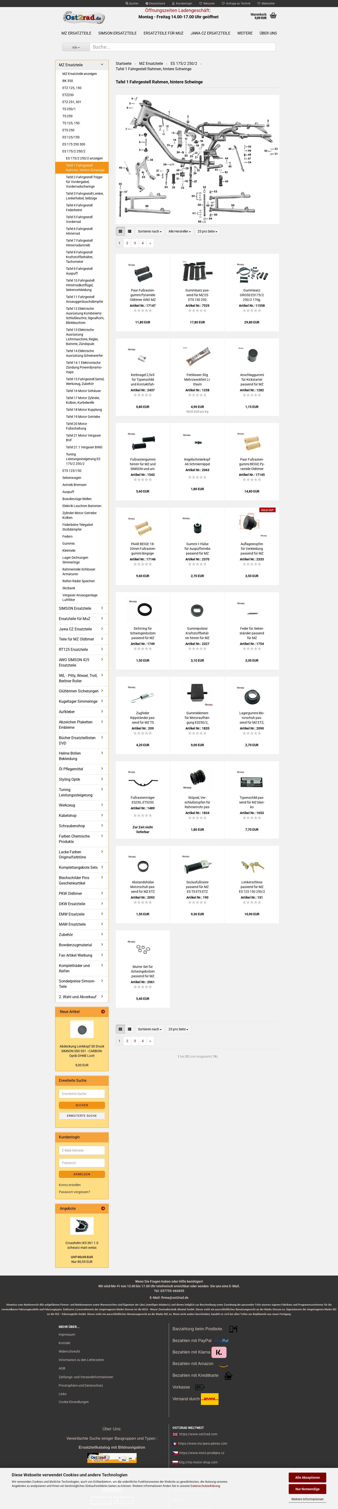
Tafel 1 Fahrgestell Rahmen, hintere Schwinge (85, 167)
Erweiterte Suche (82, 1115)
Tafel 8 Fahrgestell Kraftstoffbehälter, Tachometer (79, 257)
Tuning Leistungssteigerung (75, 792)
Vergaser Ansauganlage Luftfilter (79, 597)
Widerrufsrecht (69, 1351)
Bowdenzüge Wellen (77, 499)
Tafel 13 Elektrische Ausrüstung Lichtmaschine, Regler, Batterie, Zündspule (82, 337)
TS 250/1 (69, 109)
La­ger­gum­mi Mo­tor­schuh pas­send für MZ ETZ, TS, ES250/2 (251, 718)
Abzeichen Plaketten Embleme (75, 725)
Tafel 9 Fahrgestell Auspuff (79, 271)
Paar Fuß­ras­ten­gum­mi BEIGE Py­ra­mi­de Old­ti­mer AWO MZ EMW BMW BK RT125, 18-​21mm (252, 464)
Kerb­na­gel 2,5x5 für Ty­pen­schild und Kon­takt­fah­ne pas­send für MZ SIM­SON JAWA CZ (143, 380)
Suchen (132, 3)
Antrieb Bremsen (74, 485)
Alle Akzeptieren (307, 1477)
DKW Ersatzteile (72, 904)
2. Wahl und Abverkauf (77, 997)
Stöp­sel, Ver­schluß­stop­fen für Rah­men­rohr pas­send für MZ (197, 802)
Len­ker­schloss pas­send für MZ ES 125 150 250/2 (252, 886)
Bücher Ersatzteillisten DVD (77, 740)
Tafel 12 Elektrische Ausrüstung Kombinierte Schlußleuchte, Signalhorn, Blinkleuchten (85, 316)
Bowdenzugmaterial (75, 945)
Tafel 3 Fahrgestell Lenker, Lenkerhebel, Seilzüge (85, 196)
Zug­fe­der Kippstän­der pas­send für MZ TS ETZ (142, 718)
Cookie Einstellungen (74, 1402)
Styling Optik (69, 779)
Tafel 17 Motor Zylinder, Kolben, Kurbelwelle (83, 400)
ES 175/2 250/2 (73, 151)
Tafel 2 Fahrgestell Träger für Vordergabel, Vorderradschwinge (84, 181)
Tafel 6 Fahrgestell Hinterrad (79, 231)
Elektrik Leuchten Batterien (81, 506)
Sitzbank (68, 588)
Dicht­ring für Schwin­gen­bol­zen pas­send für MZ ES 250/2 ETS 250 (143, 633)
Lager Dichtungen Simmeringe (75, 560)
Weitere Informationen (307, 1499)
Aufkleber (67, 712)
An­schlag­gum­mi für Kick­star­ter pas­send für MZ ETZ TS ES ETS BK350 (252, 380)
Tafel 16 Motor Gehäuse (83, 391)
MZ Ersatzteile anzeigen (79, 74)
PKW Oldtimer (70, 893)
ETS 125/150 (71, 471)
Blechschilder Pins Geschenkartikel (74, 880)
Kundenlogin (182, 3)
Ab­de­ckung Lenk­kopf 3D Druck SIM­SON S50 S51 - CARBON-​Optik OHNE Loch (82, 1051)
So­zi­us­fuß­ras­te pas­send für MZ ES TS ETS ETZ (197, 886)
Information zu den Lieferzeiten (81, 1360)
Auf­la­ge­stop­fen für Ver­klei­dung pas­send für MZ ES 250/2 (252, 549)
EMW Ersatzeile (71, 914)
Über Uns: (111, 1429)
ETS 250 (68, 130)
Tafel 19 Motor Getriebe (83, 417)
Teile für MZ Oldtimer (76, 639)
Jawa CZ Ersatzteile (210, 33)
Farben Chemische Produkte (74, 839)
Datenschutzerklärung (205, 1486)
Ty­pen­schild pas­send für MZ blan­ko (252, 802)
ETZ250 (68, 95)
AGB (62, 1368)
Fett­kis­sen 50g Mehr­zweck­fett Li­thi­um (197, 379)
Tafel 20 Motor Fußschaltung (76, 426)
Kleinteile (68, 550)
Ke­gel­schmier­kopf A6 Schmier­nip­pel (197, 462)
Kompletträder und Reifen (74, 968)
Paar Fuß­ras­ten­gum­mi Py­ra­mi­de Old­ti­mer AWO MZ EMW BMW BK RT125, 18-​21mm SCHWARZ (143, 295)
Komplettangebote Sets (78, 867)
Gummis (68, 543)
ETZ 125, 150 (71, 88)
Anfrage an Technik (236, 3)
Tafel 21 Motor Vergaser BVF (83, 438)
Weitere (245, 33)
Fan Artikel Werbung (75, 955)
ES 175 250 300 (73, 144)
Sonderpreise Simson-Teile (77, 984)
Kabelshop (68, 815)
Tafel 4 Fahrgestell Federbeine (79, 207)
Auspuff (68, 492)
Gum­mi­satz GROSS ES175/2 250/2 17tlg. (252, 295)
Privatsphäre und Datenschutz (81, 1385)
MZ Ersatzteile (76, 33)
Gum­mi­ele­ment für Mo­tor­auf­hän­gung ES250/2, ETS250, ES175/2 (197, 718)
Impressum (67, 1334)
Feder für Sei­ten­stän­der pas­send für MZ (252, 633)
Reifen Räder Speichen (78, 581)
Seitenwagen (71, 478)
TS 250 (67, 116)
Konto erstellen (70, 1185)
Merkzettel (266, 3)
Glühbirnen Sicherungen (79, 691)
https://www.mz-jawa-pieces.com (202, 1443)
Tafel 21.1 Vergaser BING (84, 447)
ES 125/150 (71, 137)
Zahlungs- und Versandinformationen (86, 1377)
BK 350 (67, 81)
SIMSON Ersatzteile (117, 33)
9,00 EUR (81, 1065)
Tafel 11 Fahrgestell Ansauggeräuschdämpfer (84, 299)
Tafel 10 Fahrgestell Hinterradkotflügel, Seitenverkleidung (80, 285)
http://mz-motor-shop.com (198, 1462)
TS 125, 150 (71, 123)
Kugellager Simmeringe (78, 701)
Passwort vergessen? (74, 1192)
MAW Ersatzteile (72, 924)
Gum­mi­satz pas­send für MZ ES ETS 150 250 (197, 295)
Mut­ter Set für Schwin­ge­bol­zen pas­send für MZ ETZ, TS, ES (143, 971)
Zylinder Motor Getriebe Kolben (79, 515)
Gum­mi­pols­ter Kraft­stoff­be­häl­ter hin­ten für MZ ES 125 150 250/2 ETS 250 (197, 633)
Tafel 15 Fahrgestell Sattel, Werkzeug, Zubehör (85, 381)
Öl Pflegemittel (71, 769)
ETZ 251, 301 (71, 102)
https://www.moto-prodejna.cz (201, 1453)
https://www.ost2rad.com (198, 1434)
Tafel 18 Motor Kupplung (84, 409)
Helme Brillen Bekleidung (70, 756)
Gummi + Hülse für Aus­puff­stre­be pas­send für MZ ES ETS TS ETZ (197, 549)
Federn (67, 536)
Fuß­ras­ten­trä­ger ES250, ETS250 (143, 800)
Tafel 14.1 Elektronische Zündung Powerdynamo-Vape (84, 367)
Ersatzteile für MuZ (164, 33)
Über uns (268, 33)
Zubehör (66, 934)
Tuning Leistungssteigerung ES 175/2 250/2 (83, 459)
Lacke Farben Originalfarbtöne (72, 855)
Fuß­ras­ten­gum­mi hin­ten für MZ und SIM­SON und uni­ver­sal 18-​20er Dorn (143, 464)
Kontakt (64, 1343)
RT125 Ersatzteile (73, 649)
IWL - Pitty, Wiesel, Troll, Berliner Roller (78, 678)
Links (62, 1394)
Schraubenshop (72, 826)
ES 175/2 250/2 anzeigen (84, 158)
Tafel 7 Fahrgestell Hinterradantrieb (79, 243)
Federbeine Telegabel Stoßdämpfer (77, 527)
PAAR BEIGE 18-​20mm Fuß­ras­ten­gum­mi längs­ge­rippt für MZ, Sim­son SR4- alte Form (143, 549)
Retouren (207, 3)
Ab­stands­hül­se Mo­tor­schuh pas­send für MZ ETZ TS (142, 887)
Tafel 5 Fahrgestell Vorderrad (79, 219)
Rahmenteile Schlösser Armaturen (78, 571)
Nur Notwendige (308, 1489)
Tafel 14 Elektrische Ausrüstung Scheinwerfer (84, 353)
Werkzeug (67, 805)
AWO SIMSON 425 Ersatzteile (74, 662)
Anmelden (81, 1174)
